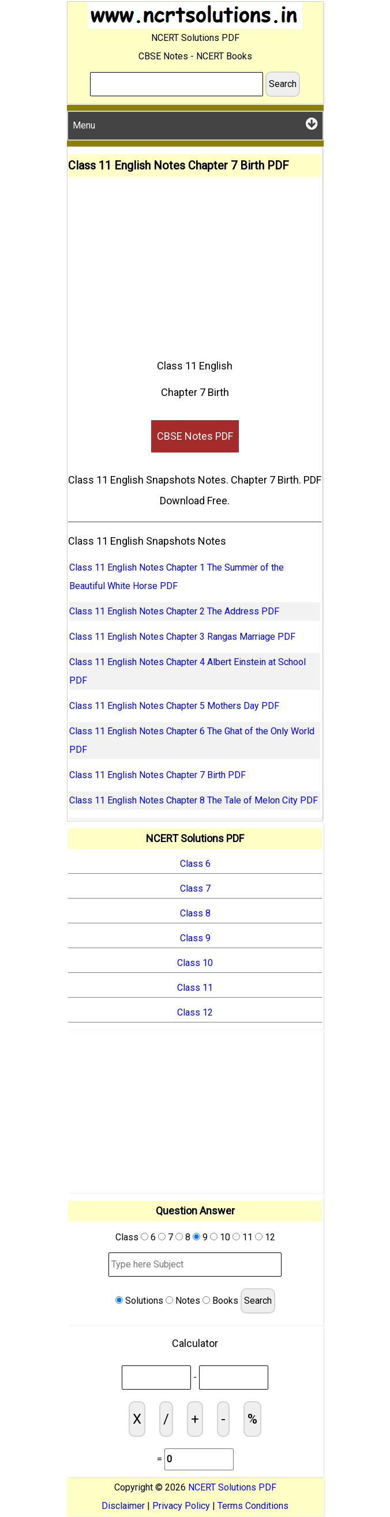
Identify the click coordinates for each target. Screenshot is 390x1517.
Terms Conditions (252, 1505)
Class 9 (195, 938)
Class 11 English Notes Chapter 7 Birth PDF (157, 774)
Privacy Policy (181, 1505)
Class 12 (195, 1012)
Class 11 (195, 987)
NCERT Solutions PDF (232, 1487)
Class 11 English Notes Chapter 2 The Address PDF (174, 611)
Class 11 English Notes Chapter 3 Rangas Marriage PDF (182, 636)
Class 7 (195, 888)
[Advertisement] (194, 263)
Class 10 (195, 962)
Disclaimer (123, 1505)
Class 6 (195, 863)
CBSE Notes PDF (195, 436)
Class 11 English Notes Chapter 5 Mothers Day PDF (174, 705)
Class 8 (195, 913)
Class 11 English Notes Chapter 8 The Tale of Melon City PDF (193, 800)
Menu (195, 123)
